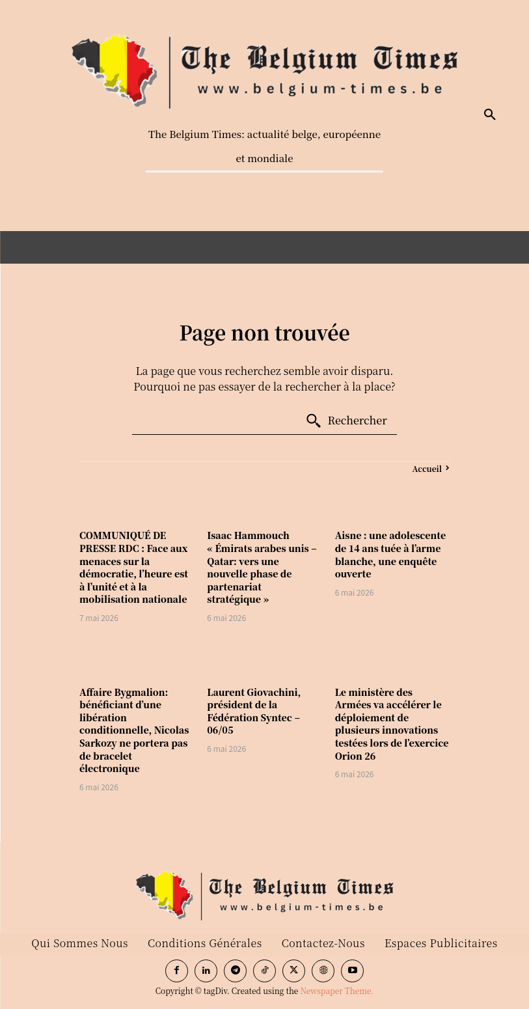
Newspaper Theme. (336, 990)
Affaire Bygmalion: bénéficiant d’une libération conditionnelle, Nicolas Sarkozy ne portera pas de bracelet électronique (134, 730)
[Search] (346, 421)
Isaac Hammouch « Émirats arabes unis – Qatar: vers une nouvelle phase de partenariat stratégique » (261, 567)
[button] (490, 115)
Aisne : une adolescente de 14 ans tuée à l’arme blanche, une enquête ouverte (390, 554)
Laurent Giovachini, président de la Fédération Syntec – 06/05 (254, 711)
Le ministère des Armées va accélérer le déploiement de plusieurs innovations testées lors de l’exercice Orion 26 (392, 723)
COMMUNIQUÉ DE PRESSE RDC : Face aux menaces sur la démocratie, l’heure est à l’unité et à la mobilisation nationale (133, 567)
